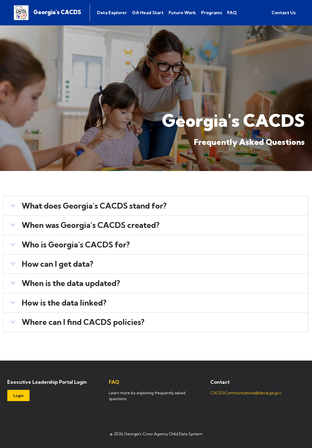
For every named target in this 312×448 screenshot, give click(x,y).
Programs (211, 12)
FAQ (232, 12)
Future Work (182, 12)
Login (18, 395)
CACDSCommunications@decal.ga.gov (245, 392)
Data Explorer (112, 12)
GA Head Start (148, 12)
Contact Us (284, 12)
